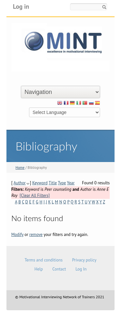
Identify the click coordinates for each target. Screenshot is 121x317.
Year (71, 183)
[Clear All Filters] (35, 195)
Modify (17, 234)
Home (20, 167)
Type (62, 183)
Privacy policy (84, 260)
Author (20, 183)
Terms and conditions (44, 260)
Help (39, 269)
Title (53, 183)
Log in (21, 6)
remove (36, 234)
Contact (59, 269)
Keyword (40, 183)
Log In (81, 269)
